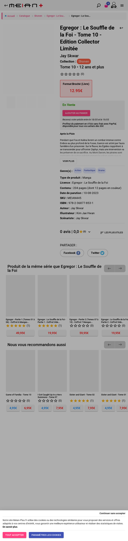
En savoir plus (10, 526)
